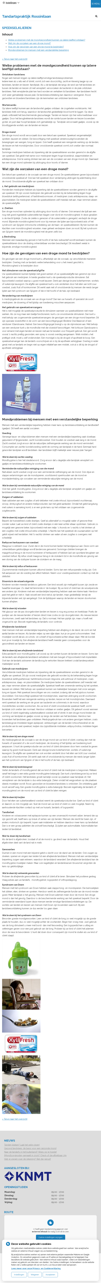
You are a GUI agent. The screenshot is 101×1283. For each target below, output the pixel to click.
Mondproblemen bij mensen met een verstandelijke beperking (38, 54)
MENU (97, 9)
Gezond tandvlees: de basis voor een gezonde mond (30, 1153)
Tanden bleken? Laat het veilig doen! (22, 1149)
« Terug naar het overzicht (14, 63)
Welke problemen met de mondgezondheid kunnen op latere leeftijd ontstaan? (46, 44)
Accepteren (50, 1274)
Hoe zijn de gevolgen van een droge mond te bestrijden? (36, 51)
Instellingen (19, 1274)
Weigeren (35, 1274)
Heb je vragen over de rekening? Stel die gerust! (27, 1163)
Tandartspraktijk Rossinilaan (16, 18)
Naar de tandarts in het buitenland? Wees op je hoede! (30, 1156)
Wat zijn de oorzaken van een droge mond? (29, 47)
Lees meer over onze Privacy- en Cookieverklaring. (36, 1268)
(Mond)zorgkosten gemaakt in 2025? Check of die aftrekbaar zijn (35, 1160)
